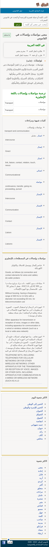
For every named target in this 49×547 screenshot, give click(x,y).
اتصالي (39, 171)
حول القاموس (17, 11)
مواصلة (39, 182)
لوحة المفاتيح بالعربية (36, 11)
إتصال (39, 147)
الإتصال (39, 194)
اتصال (39, 136)
